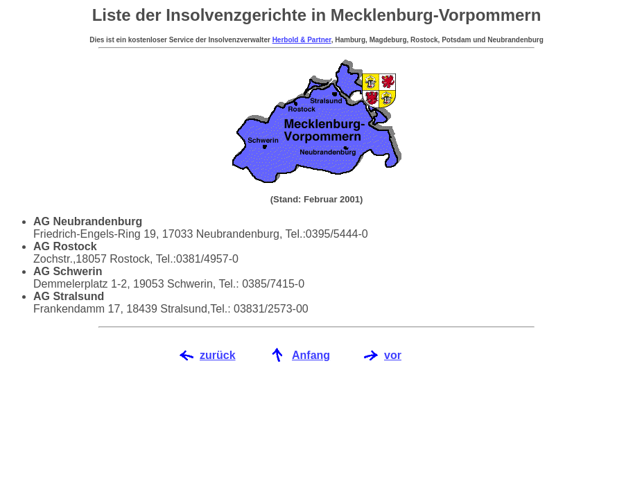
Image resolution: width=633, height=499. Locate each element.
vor (392, 355)
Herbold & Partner (301, 40)
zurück (218, 355)
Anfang (311, 355)
